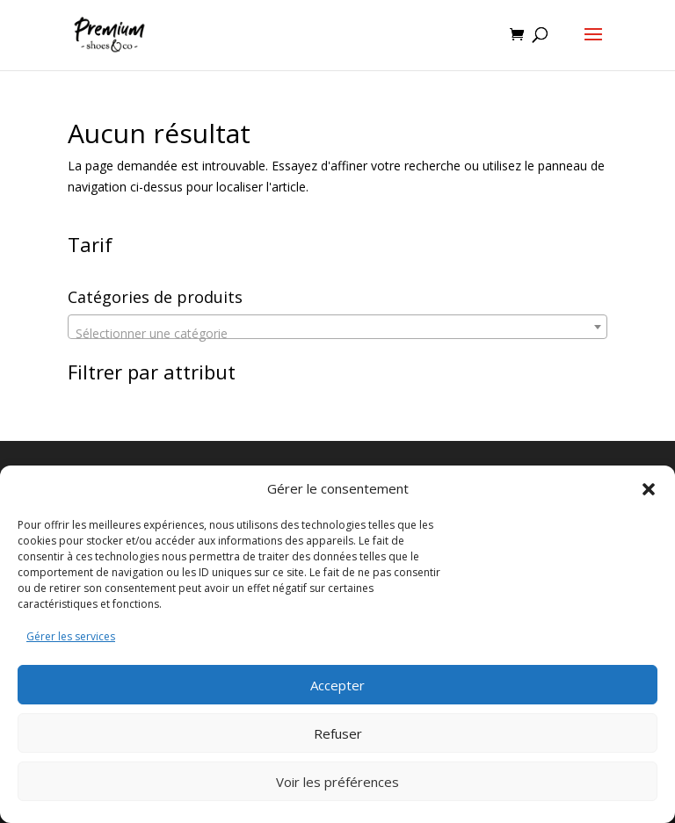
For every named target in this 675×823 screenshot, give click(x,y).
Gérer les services (70, 636)
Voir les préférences (337, 782)
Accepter (337, 685)
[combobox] (337, 326)
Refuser (338, 733)
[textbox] (337, 333)
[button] (648, 489)
